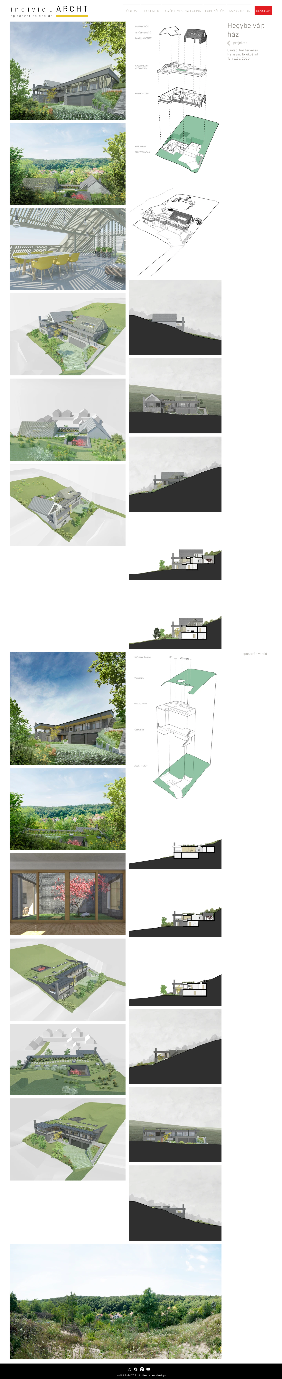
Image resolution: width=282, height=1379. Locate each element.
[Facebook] (136, 1369)
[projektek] (240, 43)
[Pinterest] (142, 1369)
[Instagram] (129, 1369)
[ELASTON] (263, 10)
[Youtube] (148, 1369)
